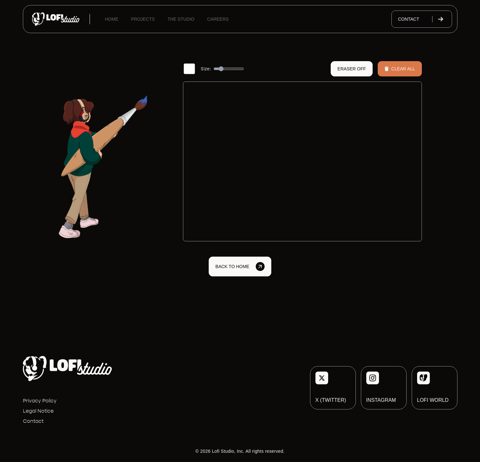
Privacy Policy (40, 400)
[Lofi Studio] (55, 19)
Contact (421, 19)
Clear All (399, 68)
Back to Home (240, 266)
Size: (206, 69)
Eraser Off (351, 68)
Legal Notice (38, 411)
